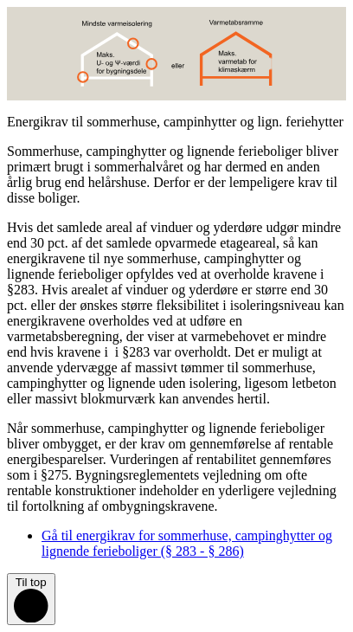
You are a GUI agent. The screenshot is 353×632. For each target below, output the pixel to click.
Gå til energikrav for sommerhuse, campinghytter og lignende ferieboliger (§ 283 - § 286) (187, 543)
